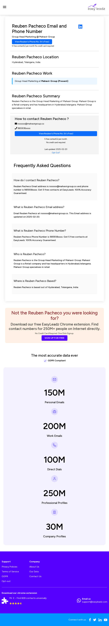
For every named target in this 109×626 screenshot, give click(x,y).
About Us (34, 566)
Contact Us (35, 576)
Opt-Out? (56, 153)
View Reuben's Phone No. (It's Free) (32, 41)
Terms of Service (10, 571)
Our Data (34, 571)
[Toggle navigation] (4, 7)
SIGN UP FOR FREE (54, 338)
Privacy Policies (9, 566)
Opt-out (6, 581)
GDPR (5, 576)
